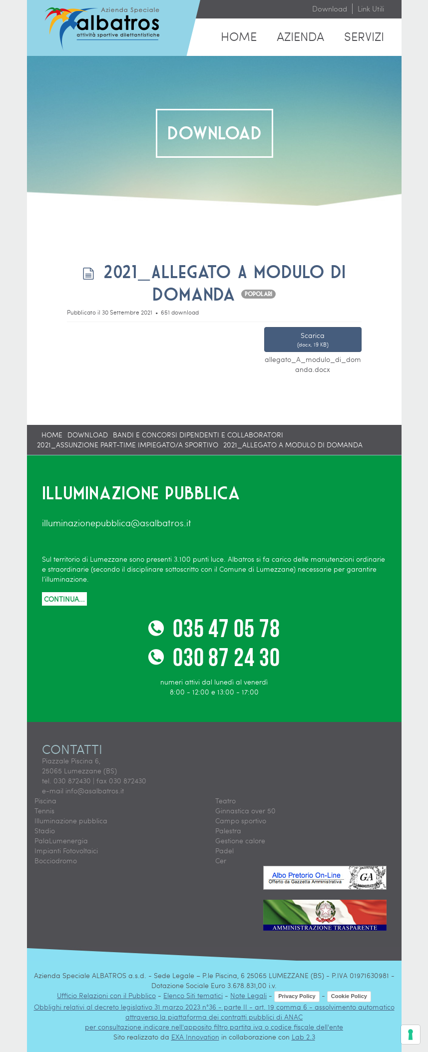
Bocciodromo (55, 860)
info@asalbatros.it (94, 790)
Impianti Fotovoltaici (66, 850)
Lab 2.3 (303, 1037)
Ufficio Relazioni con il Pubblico (106, 995)
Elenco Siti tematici (193, 995)
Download (329, 8)
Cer (220, 860)
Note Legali (248, 995)
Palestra (228, 830)
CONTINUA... (64, 599)
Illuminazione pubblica (70, 820)
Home (239, 36)
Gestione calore (240, 840)
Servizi (364, 36)
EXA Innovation (195, 1037)
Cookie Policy (349, 996)
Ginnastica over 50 (245, 810)
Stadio (44, 830)
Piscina (45, 800)
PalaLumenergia (61, 840)
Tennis (44, 810)
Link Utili (371, 8)
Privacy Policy (297, 996)
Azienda (300, 36)
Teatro (225, 800)
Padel (224, 850)
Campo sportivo (240, 820)
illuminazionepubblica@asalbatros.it (116, 522)
